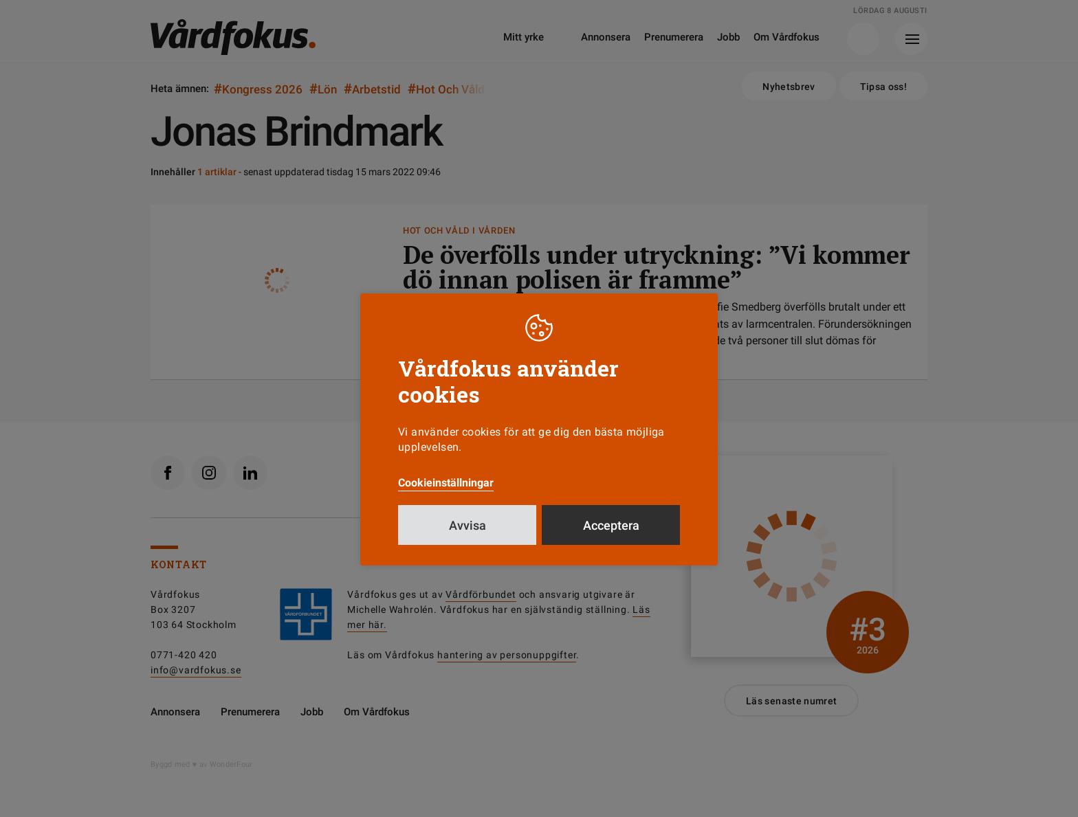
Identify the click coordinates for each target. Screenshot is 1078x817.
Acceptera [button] (611, 525)
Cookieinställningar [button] (446, 482)
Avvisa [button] (467, 525)
